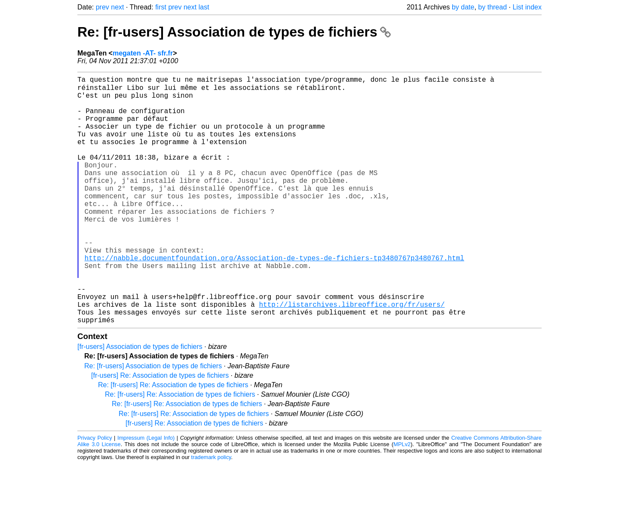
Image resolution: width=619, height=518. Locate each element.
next (117, 7)
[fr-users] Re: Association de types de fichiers (160, 429)
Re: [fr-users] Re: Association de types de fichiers (173, 439)
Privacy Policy (94, 492)
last (204, 7)
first (160, 7)
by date (463, 7)
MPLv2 (402, 498)
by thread (492, 7)
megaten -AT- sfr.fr (143, 53)
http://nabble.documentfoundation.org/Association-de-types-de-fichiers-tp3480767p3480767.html (274, 298)
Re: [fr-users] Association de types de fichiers (234, 32)
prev (102, 7)
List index (527, 7)
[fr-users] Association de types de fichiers (139, 400)
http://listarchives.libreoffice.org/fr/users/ (351, 355)
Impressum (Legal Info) (146, 492)
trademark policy (211, 511)
